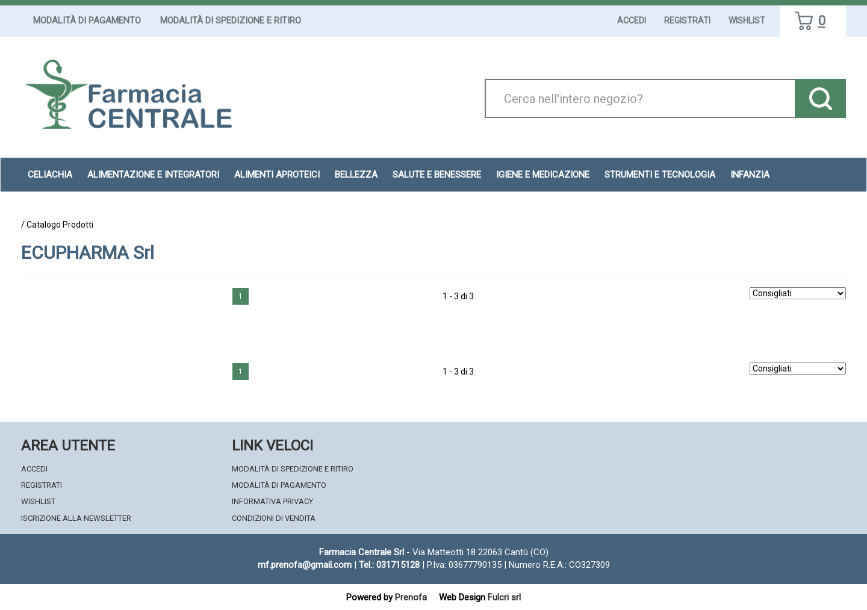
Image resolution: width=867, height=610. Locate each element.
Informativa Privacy (272, 501)
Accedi (631, 20)
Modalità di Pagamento (87, 20)
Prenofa (411, 597)
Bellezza (356, 174)
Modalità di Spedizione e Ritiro (230, 20)
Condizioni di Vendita (273, 518)
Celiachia (50, 174)
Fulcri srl (504, 597)
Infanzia (749, 174)
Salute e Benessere (437, 174)
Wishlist (747, 20)
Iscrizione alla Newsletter (76, 518)
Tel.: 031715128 (389, 564)
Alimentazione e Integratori (153, 174)
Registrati (687, 20)
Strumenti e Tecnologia (659, 174)
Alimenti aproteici (277, 174)
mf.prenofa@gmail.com (305, 564)
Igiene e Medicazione (542, 174)
